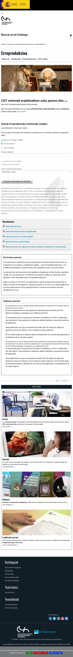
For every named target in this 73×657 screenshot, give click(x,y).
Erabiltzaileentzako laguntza (25, 44)
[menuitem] (68, 13)
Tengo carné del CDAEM (11, 164)
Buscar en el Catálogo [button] (14, 34)
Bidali (57, 380)
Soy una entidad (7, 148)
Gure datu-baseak (7, 462)
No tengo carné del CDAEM (12, 161)
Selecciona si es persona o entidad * (12, 140)
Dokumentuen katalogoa (13, 567)
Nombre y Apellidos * (7, 152)
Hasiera (3, 44)
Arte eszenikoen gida (12, 577)
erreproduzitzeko (37, 462)
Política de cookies (56, 653)
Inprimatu (64, 380)
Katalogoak (11, 562)
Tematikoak (12, 599)
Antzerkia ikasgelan (11, 608)
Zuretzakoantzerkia (11, 604)
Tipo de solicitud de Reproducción (11, 169)
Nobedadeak (9, 571)
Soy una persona (7, 144)
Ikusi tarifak (21, 111)
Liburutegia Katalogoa (12, 580)
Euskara (67, 13)
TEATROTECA (10, 592)
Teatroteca (11, 587)
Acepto (29, 653)
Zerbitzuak (10, 44)
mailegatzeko (49, 462)
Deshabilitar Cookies (40, 653)
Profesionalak (9, 574)
